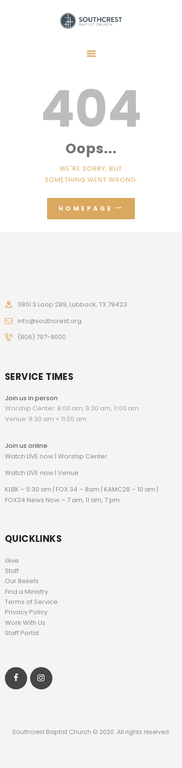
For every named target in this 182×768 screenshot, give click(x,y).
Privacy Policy (26, 612)
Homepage (86, 208)
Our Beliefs (22, 581)
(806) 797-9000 (41, 337)
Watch (15, 472)
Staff (12, 570)
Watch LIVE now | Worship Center (56, 456)
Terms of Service (31, 601)
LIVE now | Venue (53, 472)
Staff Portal (22, 632)
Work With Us (25, 622)
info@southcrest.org (49, 321)
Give (12, 560)
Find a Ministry (26, 591)
